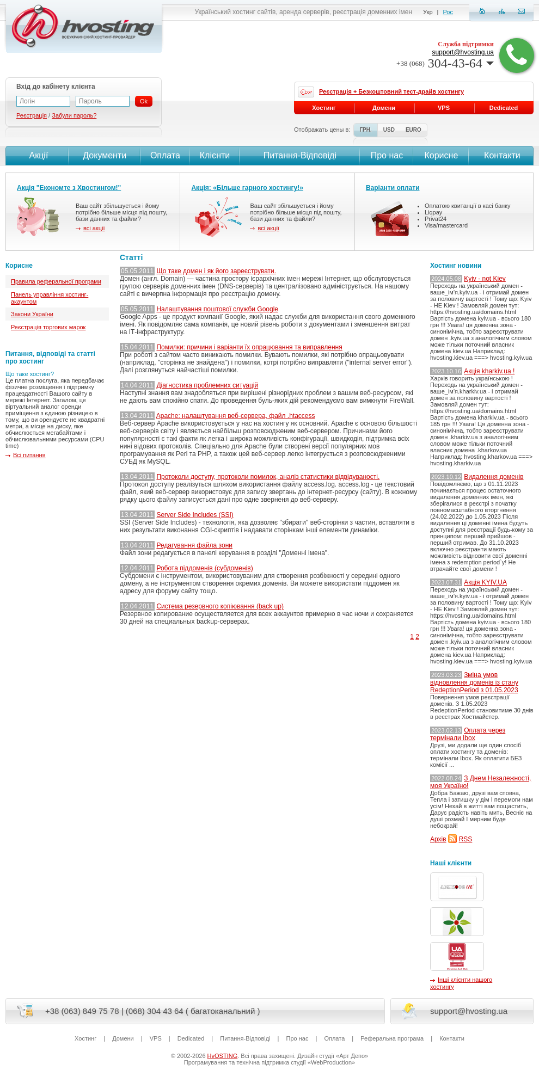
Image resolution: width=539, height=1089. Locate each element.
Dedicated (503, 107)
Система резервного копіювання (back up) (220, 606)
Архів (438, 839)
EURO (413, 130)
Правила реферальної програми (56, 281)
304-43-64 (445, 63)
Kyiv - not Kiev (485, 278)
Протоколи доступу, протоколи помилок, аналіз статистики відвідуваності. (267, 477)
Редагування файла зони (194, 545)
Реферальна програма (392, 1038)
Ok (144, 101)
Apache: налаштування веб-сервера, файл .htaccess (235, 416)
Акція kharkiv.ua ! (489, 371)
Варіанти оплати (393, 188)
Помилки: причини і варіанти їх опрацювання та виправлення (249, 347)
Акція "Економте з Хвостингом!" (69, 188)
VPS (444, 107)
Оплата (165, 155)
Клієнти (215, 155)
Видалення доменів (493, 477)
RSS (466, 839)
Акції (37, 155)
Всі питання (29, 455)
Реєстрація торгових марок (48, 327)
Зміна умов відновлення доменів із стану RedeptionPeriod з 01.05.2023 (474, 682)
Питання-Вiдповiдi (300, 155)
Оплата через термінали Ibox (467, 734)
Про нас (387, 155)
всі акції (94, 228)
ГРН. (365, 130)
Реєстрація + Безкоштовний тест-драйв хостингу (391, 91)
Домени (383, 107)
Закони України (32, 314)
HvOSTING (222, 1056)
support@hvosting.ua (463, 52)
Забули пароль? (74, 115)
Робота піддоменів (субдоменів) (204, 568)
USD (389, 130)
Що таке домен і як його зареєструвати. (216, 271)
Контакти (501, 155)
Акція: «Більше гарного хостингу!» (247, 188)
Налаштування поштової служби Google (217, 309)
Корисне (441, 155)
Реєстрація (31, 115)
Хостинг (323, 107)
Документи (104, 155)
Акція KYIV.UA (485, 582)
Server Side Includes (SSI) (194, 515)
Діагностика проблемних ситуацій (207, 385)
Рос (448, 12)
